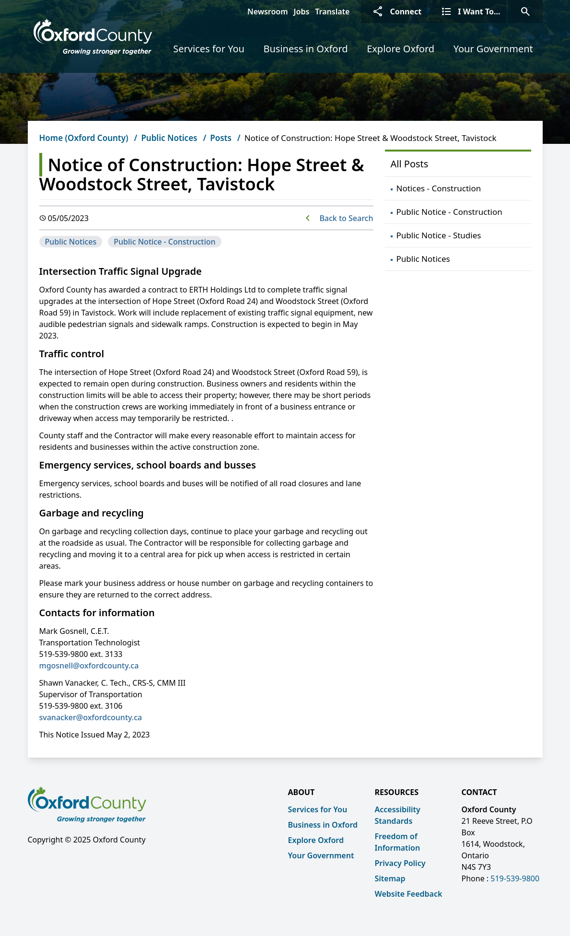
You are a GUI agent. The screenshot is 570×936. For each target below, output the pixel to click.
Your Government (493, 48)
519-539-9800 (514, 878)
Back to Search (346, 218)
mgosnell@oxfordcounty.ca (89, 665)
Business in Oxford (305, 48)
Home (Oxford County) (83, 137)
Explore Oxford (400, 48)
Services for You (208, 48)
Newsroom (267, 11)
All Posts (410, 163)
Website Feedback (408, 894)
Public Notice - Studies (438, 235)
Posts (221, 137)
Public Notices (169, 137)
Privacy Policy (400, 863)
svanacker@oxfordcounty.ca (90, 717)
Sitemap (390, 878)
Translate (332, 11)
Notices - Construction (438, 188)
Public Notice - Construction (164, 241)
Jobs (302, 11)
